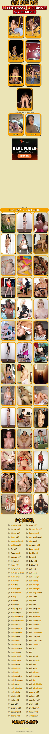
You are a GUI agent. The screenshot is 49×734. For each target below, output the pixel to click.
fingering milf (34, 549)
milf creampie (34, 589)
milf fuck (32, 605)
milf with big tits (35, 684)
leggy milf (14, 565)
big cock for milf (35, 529)
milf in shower (34, 636)
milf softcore (34, 672)
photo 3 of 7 (16, 60)
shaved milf (33, 704)
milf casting (33, 581)
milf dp (13, 597)
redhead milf (34, 696)
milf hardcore (34, 612)
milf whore (15, 684)
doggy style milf (17, 541)
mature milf (15, 569)
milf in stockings (35, 640)
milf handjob (15, 612)
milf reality (15, 672)
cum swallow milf (35, 537)
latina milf (33, 561)
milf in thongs (16, 644)
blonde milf (15, 533)
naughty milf (34, 692)
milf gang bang (16, 609)
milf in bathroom (17, 620)
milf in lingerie (16, 628)
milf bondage (34, 577)
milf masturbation (33, 653)
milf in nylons (34, 628)
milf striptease (34, 676)
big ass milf (15, 529)
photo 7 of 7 (24, 108)
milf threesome (16, 680)
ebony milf (33, 541)
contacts (26, 728)
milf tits (32, 680)
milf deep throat (35, 593)
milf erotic (33, 597)
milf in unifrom (34, 644)
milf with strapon (35, 688)
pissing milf (15, 696)
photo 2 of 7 (33, 36)
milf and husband (17, 573)
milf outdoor (15, 668)
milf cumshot (16, 593)
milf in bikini (15, 624)
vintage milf (33, 716)
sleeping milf (16, 708)
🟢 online (16, 133)
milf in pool (15, 636)
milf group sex (34, 609)
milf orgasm (15, 664)
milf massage (16, 652)
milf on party (16, 660)
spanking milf (16, 712)
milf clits (14, 585)
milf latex (32, 648)
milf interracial (16, 648)
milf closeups (34, 585)
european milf (34, 545)
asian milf (32, 525)
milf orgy (32, 664)
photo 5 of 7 (16, 84)
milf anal (32, 569)
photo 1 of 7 (16, 36)
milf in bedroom (35, 620)
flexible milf (33, 553)
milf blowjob (15, 577)
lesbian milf (33, 565)
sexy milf (14, 704)
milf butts (14, 581)
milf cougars (15, 589)
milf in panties (16, 632)
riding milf (15, 700)
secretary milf (34, 700)
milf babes (33, 573)
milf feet (32, 601)
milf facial (14, 601)
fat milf (14, 549)
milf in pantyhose (35, 632)
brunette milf (34, 533)
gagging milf (15, 557)
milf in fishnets (34, 624)
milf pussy (33, 668)
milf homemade (17, 616)
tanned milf (33, 712)
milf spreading (16, 676)
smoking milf (34, 708)
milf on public (34, 660)
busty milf (15, 537)
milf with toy (15, 692)
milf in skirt (15, 640)
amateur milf (16, 525)
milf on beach (16, 656)
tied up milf (15, 716)
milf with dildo (16, 688)
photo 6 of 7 (33, 84)
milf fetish (15, 605)
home (21, 728)
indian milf (15, 561)
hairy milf (32, 557)
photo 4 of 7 (33, 60)
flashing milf (15, 553)
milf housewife (34, 616)
